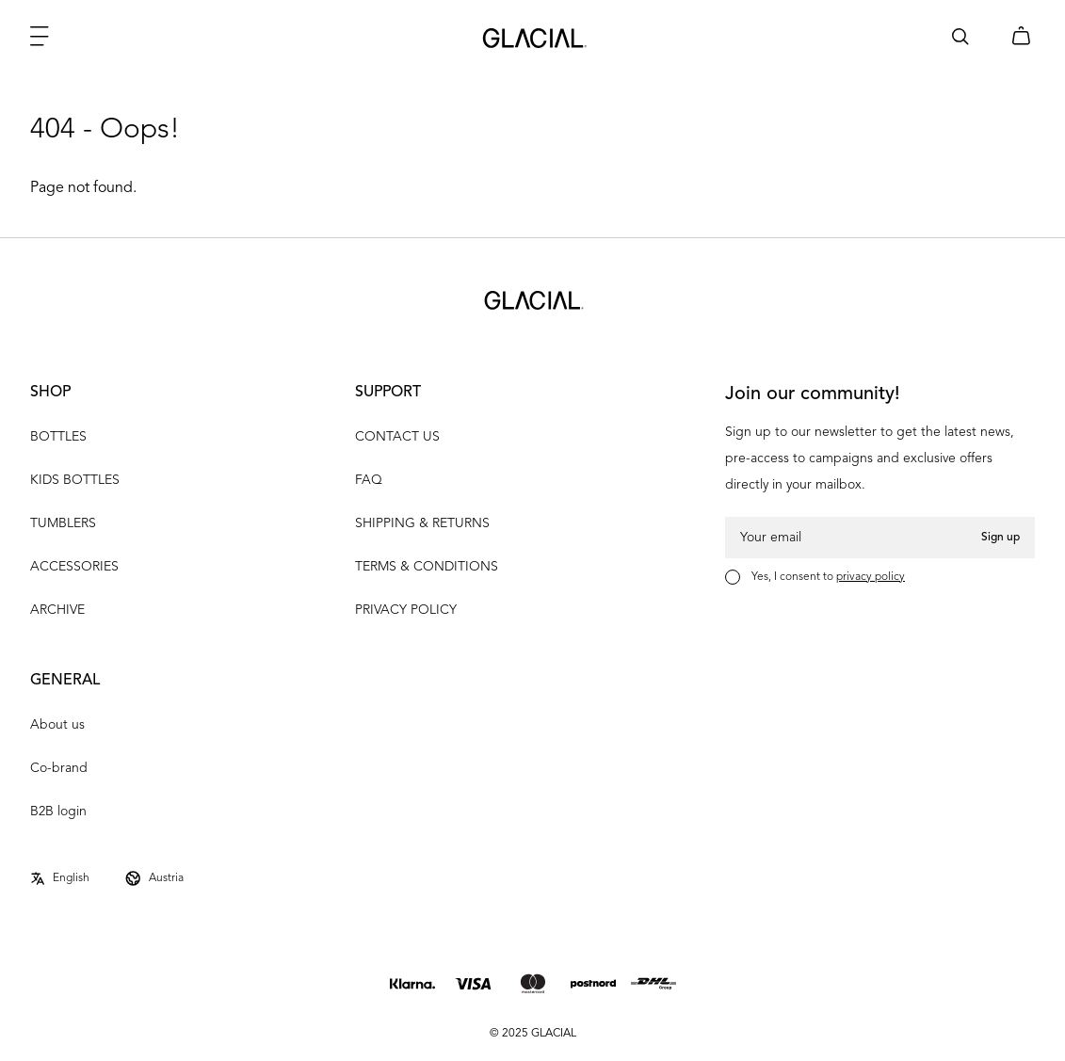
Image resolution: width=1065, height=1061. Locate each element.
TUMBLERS (63, 523)
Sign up (1000, 537)
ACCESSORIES (74, 566)
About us (57, 724)
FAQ (368, 480)
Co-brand (59, 768)
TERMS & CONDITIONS (426, 566)
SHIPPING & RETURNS (422, 523)
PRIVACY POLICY (406, 610)
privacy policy (870, 577)
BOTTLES (58, 436)
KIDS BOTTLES (75, 480)
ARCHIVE (57, 610)
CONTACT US (397, 436)
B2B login (58, 811)
